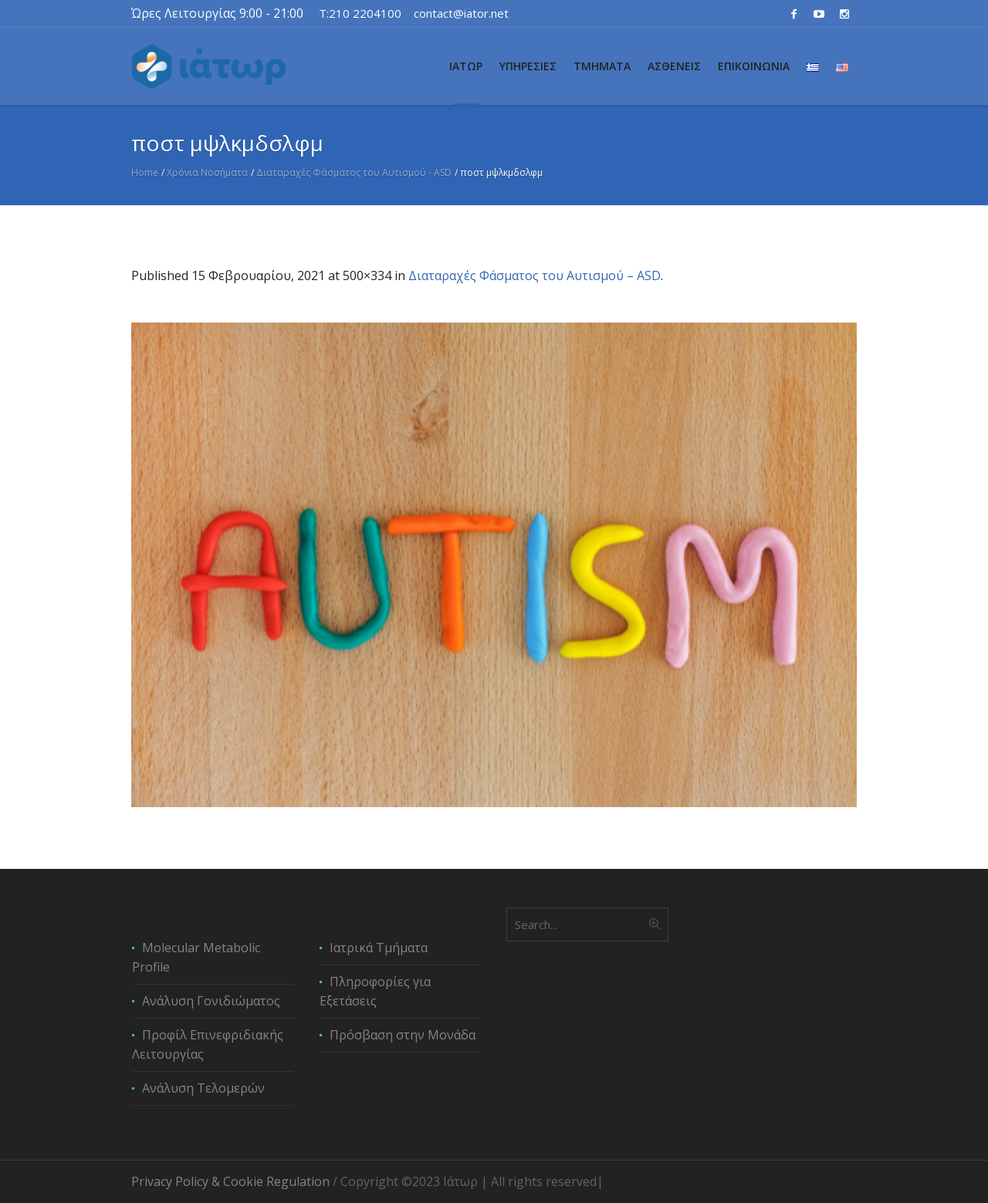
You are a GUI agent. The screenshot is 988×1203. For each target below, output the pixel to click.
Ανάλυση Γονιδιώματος (211, 1000)
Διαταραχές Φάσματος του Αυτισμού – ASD (534, 275)
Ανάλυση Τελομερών (203, 1088)
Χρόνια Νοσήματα (207, 172)
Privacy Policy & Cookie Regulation (230, 1181)
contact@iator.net (461, 13)
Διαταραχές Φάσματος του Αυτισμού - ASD (354, 172)
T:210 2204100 (360, 13)
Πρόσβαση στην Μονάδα (402, 1034)
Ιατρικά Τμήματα (379, 947)
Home (144, 172)
